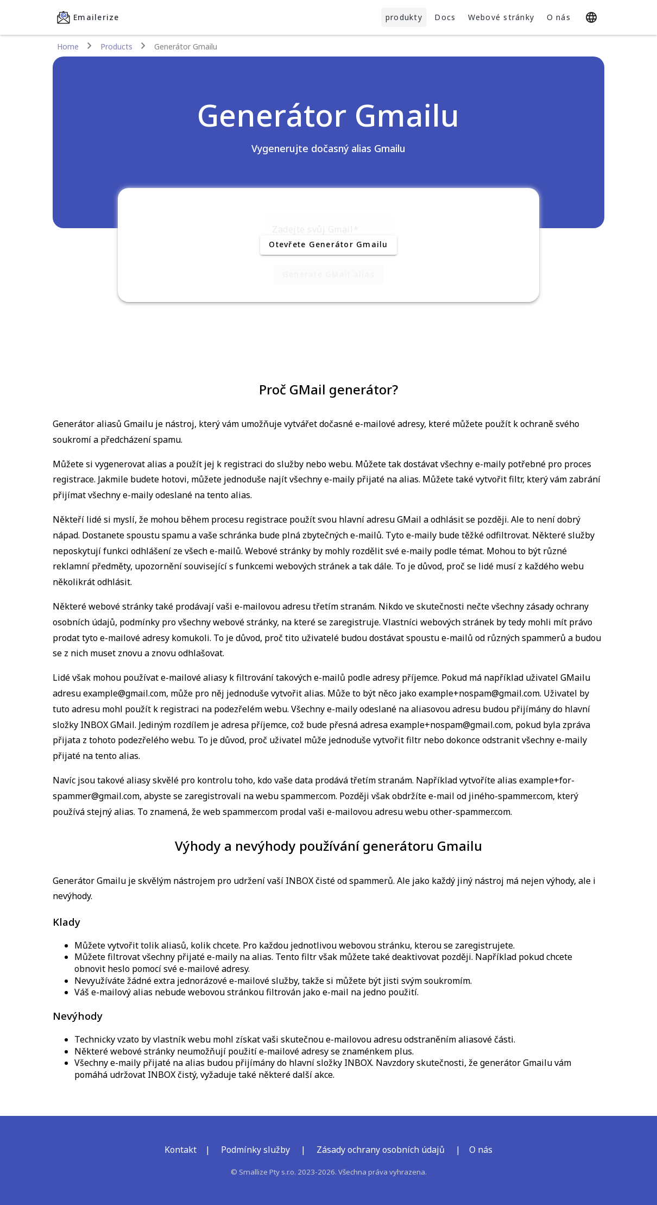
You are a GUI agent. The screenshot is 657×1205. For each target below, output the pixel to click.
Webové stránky (501, 17)
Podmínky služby (255, 1150)
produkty (404, 17)
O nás (559, 17)
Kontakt (181, 1150)
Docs (445, 17)
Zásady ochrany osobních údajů (380, 1150)
